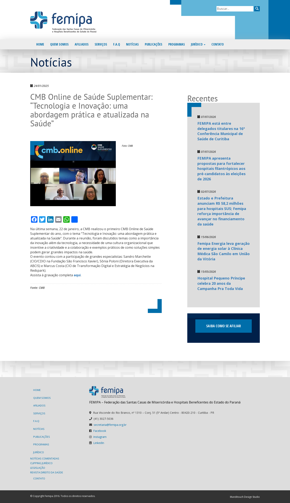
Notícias (132, 44)
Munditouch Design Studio (245, 497)
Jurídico (198, 44)
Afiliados (82, 44)
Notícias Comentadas (44, 458)
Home (40, 44)
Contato (217, 44)
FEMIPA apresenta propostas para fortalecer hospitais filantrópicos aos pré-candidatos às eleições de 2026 (221, 168)
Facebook (99, 431)
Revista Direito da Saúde (46, 472)
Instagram (100, 437)
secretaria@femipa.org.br (110, 425)
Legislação (37, 468)
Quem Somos (59, 44)
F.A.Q (116, 44)
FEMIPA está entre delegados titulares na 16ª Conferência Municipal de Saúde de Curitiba (221, 131)
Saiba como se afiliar (223, 325)
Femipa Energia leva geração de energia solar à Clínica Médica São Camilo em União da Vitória (223, 251)
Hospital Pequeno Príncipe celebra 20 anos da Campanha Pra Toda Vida (221, 283)
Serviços (101, 44)
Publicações (153, 44)
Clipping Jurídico (41, 463)
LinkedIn (98, 443)
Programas (176, 44)
